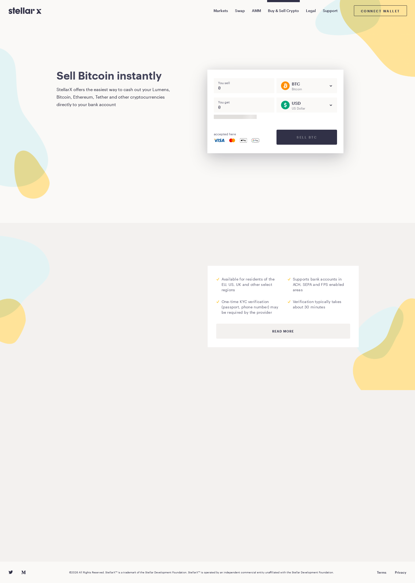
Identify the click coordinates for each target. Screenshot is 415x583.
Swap (240, 10)
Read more (283, 331)
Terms (381, 572)
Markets (221, 10)
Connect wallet (380, 11)
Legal (311, 10)
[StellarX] (25, 10)
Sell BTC (307, 137)
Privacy (400, 572)
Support (330, 10)
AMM (256, 10)
